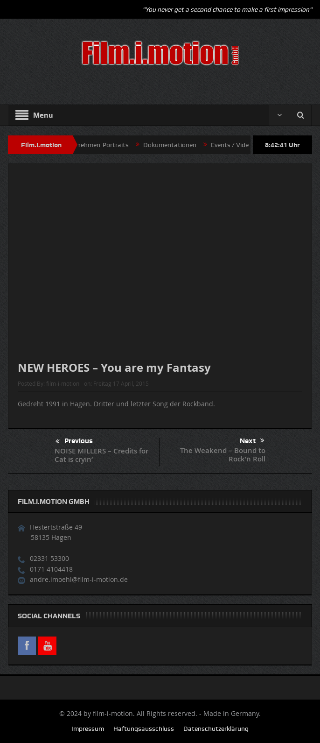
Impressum (87, 728)
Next (252, 441)
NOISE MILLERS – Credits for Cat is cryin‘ (101, 455)
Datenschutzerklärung (216, 728)
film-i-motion (62, 383)
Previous (74, 442)
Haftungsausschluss (143, 728)
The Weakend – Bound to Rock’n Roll (222, 455)
